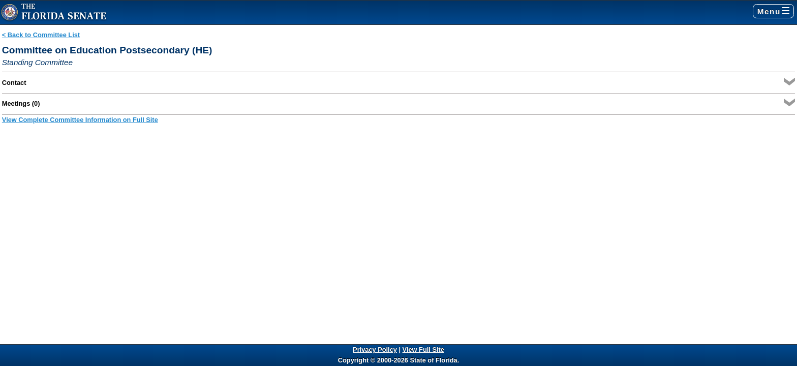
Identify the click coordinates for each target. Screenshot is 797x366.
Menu (773, 11)
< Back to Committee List (41, 35)
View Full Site (423, 349)
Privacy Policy (375, 349)
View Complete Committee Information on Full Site (80, 120)
